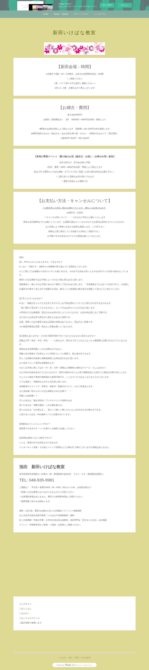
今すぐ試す (107, 5)
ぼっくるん (26, 609)
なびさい (25, 613)
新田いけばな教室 (81, 14)
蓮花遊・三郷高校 (61, 14)
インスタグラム (100, 14)
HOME (45, 14)
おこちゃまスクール (30, 618)
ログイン (124, 5)
